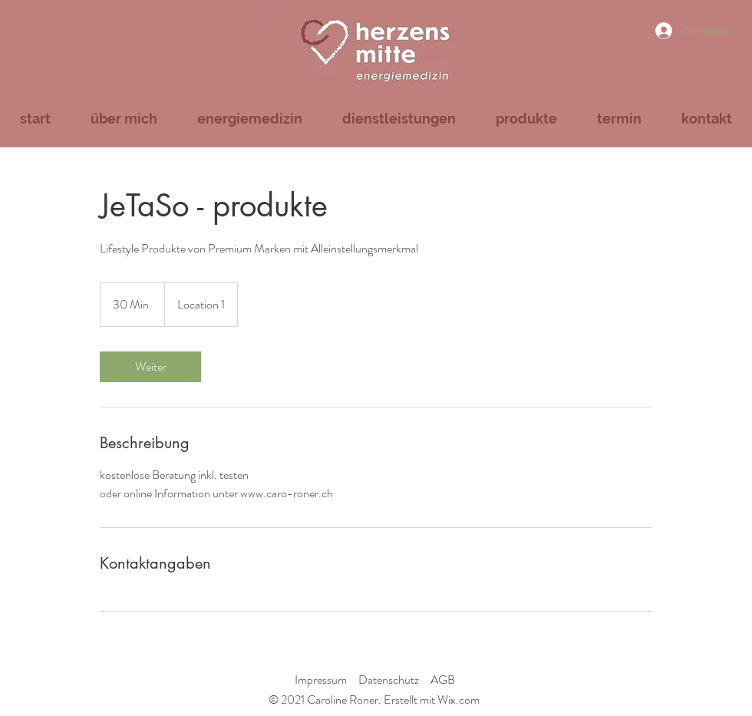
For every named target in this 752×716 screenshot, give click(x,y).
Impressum (321, 679)
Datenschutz (388, 679)
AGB (442, 679)
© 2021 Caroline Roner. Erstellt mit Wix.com (374, 699)
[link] (150, 366)
